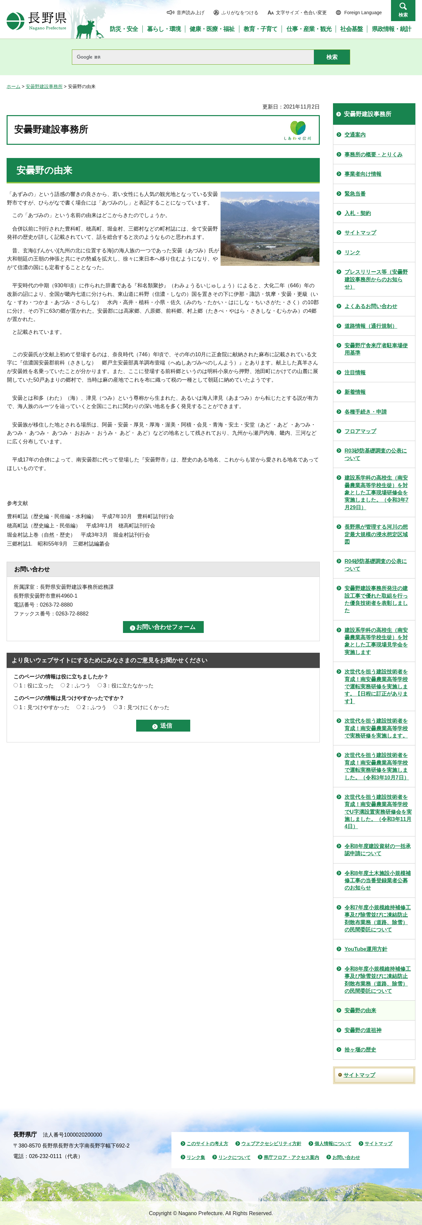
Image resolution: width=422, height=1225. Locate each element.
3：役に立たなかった (128, 685)
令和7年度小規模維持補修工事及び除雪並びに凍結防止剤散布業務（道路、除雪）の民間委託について (378, 918)
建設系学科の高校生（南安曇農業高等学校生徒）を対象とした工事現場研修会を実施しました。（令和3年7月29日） (376, 492)
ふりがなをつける (240, 12)
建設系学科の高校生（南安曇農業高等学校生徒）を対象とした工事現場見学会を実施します (376, 641)
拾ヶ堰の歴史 (360, 1049)
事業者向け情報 (363, 174)
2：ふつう (79, 685)
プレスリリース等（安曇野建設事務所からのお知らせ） (376, 279)
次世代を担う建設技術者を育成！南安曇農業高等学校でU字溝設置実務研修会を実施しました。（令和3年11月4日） (378, 812)
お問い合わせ (346, 1157)
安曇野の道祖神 (363, 1030)
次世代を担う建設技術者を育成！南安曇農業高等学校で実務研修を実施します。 (376, 728)
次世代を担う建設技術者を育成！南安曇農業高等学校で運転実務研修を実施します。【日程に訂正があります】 (376, 686)
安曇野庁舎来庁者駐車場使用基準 (376, 349)
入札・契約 (358, 213)
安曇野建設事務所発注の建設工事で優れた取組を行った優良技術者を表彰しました (376, 599)
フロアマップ (360, 431)
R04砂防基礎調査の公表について (376, 564)
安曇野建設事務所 (44, 86)
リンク (352, 252)
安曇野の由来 (360, 1010)
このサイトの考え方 (207, 1143)
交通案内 (355, 135)
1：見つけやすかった (44, 707)
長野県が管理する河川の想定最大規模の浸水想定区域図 (376, 534)
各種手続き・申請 (366, 412)
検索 (403, 14)
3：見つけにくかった (144, 707)
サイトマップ (360, 233)
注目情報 (355, 372)
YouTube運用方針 (366, 949)
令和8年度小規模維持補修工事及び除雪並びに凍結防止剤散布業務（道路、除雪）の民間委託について (378, 980)
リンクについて (234, 1157)
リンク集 (196, 1157)
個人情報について (333, 1143)
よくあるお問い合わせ (371, 306)
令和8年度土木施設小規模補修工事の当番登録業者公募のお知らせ (378, 880)
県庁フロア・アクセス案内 (291, 1157)
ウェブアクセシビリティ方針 (271, 1143)
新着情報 (355, 392)
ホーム (13, 86)
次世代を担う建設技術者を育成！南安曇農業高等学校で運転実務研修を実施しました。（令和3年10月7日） (377, 766)
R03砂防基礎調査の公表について (376, 454)
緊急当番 (355, 194)
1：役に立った (36, 685)
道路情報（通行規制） (371, 326)
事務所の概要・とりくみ (374, 154)
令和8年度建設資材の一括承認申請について (378, 849)
